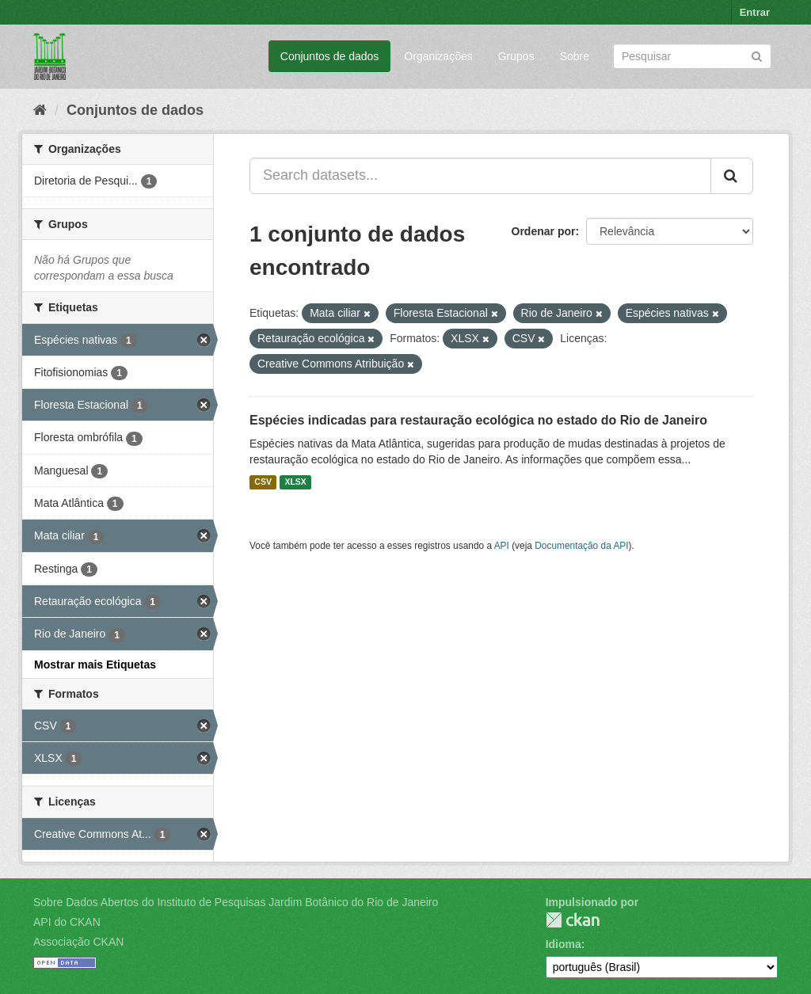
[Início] (40, 110)
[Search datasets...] (480, 176)
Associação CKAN (78, 941)
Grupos (516, 56)
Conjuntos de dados (329, 56)
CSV (263, 482)
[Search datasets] (692, 56)
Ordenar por (544, 231)
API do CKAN (67, 922)
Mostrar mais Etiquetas (95, 664)
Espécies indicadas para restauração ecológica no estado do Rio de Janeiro (478, 420)
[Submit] (756, 55)
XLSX (295, 482)
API (501, 545)
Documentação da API (581, 545)
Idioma (563, 944)
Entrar (755, 12)
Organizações (438, 56)
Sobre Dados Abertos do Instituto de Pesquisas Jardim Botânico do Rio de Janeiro (235, 902)
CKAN (573, 920)
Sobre (574, 56)
